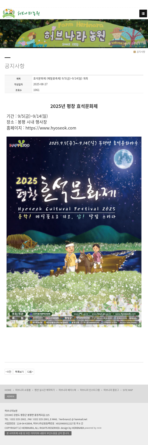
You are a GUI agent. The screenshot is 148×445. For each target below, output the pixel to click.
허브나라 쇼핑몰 (23, 390)
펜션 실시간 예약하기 (44, 390)
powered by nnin (93, 427)
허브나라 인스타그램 (90, 390)
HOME (8, 390)
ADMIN (10, 396)
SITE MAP (128, 390)
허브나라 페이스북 (67, 390)
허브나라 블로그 (111, 390)
